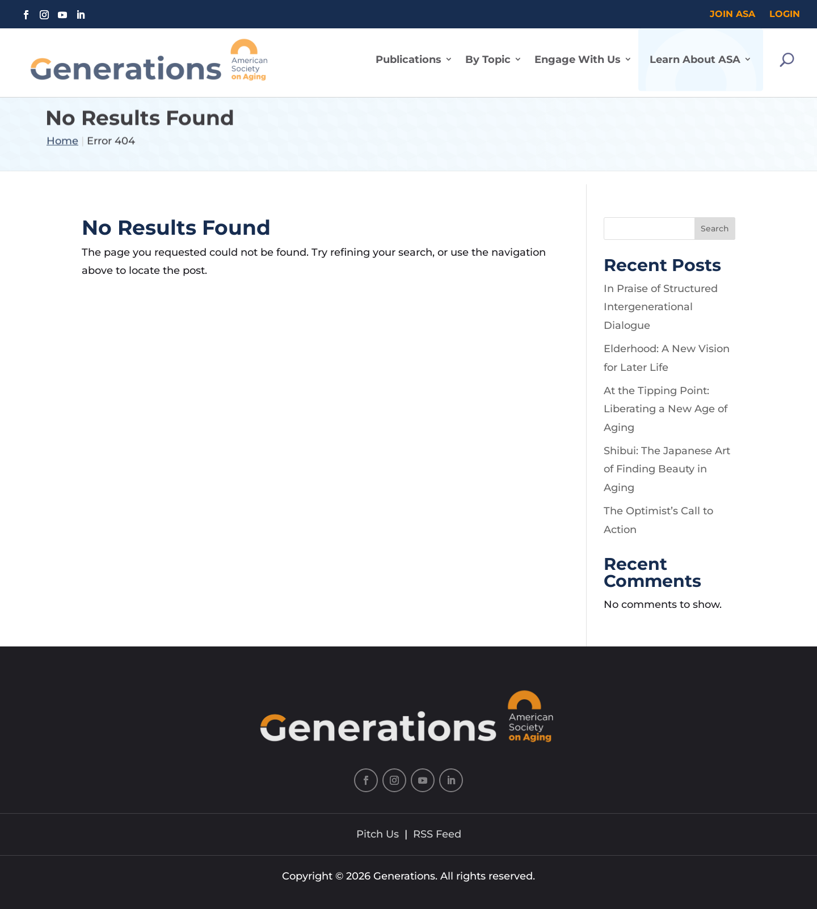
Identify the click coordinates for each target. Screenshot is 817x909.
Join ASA (732, 14)
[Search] (787, 53)
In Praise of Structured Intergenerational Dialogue (661, 307)
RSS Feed (437, 834)
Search (715, 228)
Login (784, 14)
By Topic (488, 52)
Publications (408, 52)
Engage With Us (577, 52)
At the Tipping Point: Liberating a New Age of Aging (665, 409)
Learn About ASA (695, 52)
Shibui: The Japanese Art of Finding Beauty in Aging (667, 469)
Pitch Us (377, 834)
